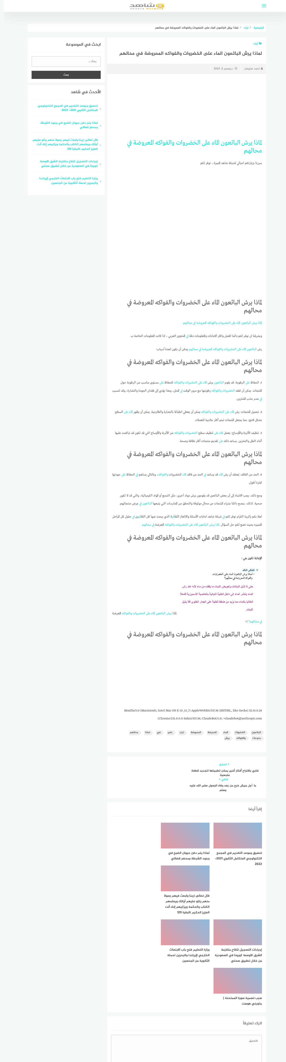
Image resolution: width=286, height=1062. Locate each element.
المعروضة (139, 143)
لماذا (254, 143)
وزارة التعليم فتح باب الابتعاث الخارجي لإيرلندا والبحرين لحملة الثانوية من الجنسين (65, 181)
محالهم (249, 151)
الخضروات (184, 143)
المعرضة (208, 729)
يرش (243, 143)
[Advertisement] (182, 106)
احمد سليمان (249, 68)
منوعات (252, 735)
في (125, 143)
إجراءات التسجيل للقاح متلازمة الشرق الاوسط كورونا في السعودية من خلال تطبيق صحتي (65, 164)
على (202, 143)
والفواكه (161, 143)
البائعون (226, 143)
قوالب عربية (126, 1049)
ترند (253, 43)
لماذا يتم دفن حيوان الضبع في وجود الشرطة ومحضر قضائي (65, 125)
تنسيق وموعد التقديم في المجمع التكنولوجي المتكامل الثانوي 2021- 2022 (64, 108)
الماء (212, 143)
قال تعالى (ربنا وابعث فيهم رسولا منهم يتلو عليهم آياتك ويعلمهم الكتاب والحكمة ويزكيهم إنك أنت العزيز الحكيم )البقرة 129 (61, 144)
